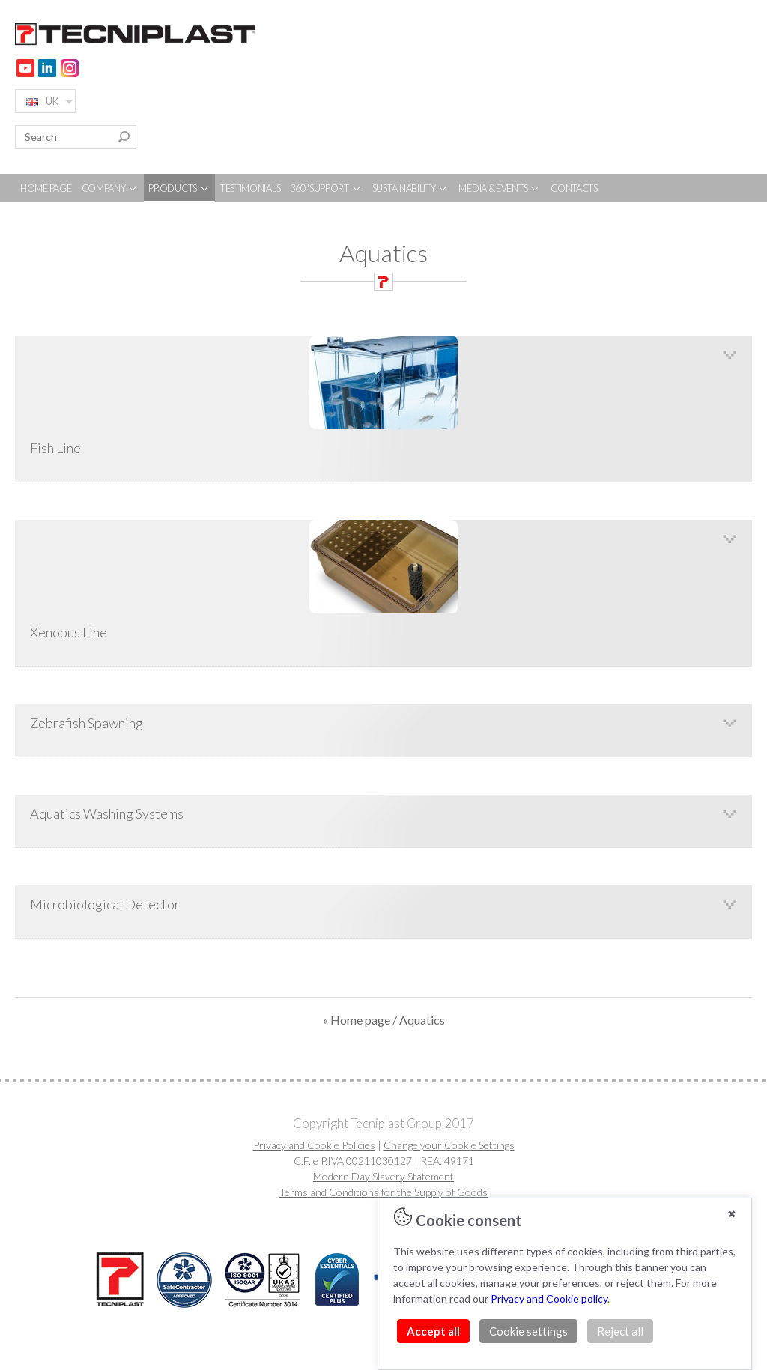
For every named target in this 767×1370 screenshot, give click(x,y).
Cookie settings (528, 1331)
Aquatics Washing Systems (107, 813)
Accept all (433, 1331)
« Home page (356, 1020)
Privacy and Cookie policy (549, 1298)
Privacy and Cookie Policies (314, 1145)
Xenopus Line (383, 580)
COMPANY (110, 188)
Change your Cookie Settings (449, 1145)
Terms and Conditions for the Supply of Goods (383, 1192)
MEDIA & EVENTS (499, 188)
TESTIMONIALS (250, 188)
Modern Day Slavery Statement (383, 1176)
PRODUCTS (179, 188)
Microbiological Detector (105, 904)
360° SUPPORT (326, 188)
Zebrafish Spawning (86, 723)
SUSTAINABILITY (410, 188)
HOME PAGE (45, 188)
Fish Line (383, 396)
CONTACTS (574, 188)
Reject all (620, 1331)
